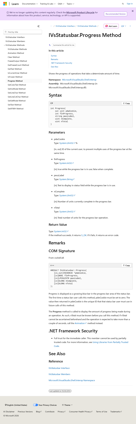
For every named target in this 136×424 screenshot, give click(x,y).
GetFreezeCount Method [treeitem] (18, 65)
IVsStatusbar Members (59, 374)
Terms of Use (101, 411)
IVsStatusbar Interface (65, 26)
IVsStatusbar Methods (87, 26)
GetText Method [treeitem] (15, 69)
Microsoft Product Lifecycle (80, 12)
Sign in (130, 3)
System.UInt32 (66, 142)
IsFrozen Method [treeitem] (15, 76)
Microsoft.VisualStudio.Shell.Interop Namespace (72, 380)
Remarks (54, 59)
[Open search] (123, 3)
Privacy (61, 411)
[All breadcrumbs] (51, 26)
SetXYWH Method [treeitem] (15, 108)
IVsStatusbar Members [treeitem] (15, 41)
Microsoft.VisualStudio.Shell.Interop (79, 79)
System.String (66, 179)
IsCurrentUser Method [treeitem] (17, 73)
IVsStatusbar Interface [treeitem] (15, 37)
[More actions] (130, 26)
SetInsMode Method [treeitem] (16, 88)
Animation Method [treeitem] (16, 53)
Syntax (54, 55)
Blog (38, 411)
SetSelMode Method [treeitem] (16, 100)
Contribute (49, 411)
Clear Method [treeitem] (13, 57)
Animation (80, 323)
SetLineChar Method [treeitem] (16, 92)
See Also (54, 66)
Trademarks (115, 411)
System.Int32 (65, 163)
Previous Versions (25, 411)
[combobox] (22, 32)
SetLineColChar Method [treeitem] (18, 96)
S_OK (83, 235)
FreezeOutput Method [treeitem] (17, 61)
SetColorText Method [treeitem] (17, 84)
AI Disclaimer (8, 411)
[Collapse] (38, 26)
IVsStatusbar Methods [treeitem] (17, 49)
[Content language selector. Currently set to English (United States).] (16, 405)
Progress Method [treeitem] (15, 81)
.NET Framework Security (61, 63)
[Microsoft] (5, 4)
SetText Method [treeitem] (14, 104)
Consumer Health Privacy (80, 411)
